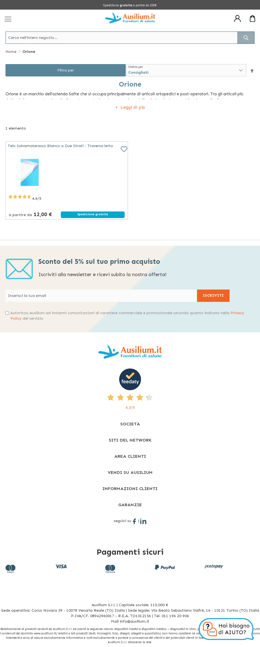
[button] (252, 70)
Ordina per (135, 67)
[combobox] (130, 38)
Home (11, 51)
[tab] (130, 423)
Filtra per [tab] (65, 70)
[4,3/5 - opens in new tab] (130, 389)
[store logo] (130, 17)
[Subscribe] (213, 296)
